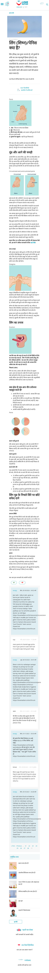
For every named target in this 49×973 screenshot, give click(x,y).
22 (29, 846)
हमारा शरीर (11, 13)
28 (28, 848)
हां (13, 582)
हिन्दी (26, 7)
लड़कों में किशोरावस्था (24, 910)
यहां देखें (33, 243)
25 (17, 848)
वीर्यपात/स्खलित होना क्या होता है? (27, 891)
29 (31, 848)
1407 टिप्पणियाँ (24, 88)
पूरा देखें (15, 922)
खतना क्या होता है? (23, 863)
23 (33, 846)
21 (25, 846)
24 (36, 846)
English (19, 7)
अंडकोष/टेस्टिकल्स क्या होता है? (27, 873)
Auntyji (15, 590)
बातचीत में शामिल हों (26, 90)
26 (21, 848)
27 (24, 848)
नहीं (22, 582)
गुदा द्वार (20, 901)
